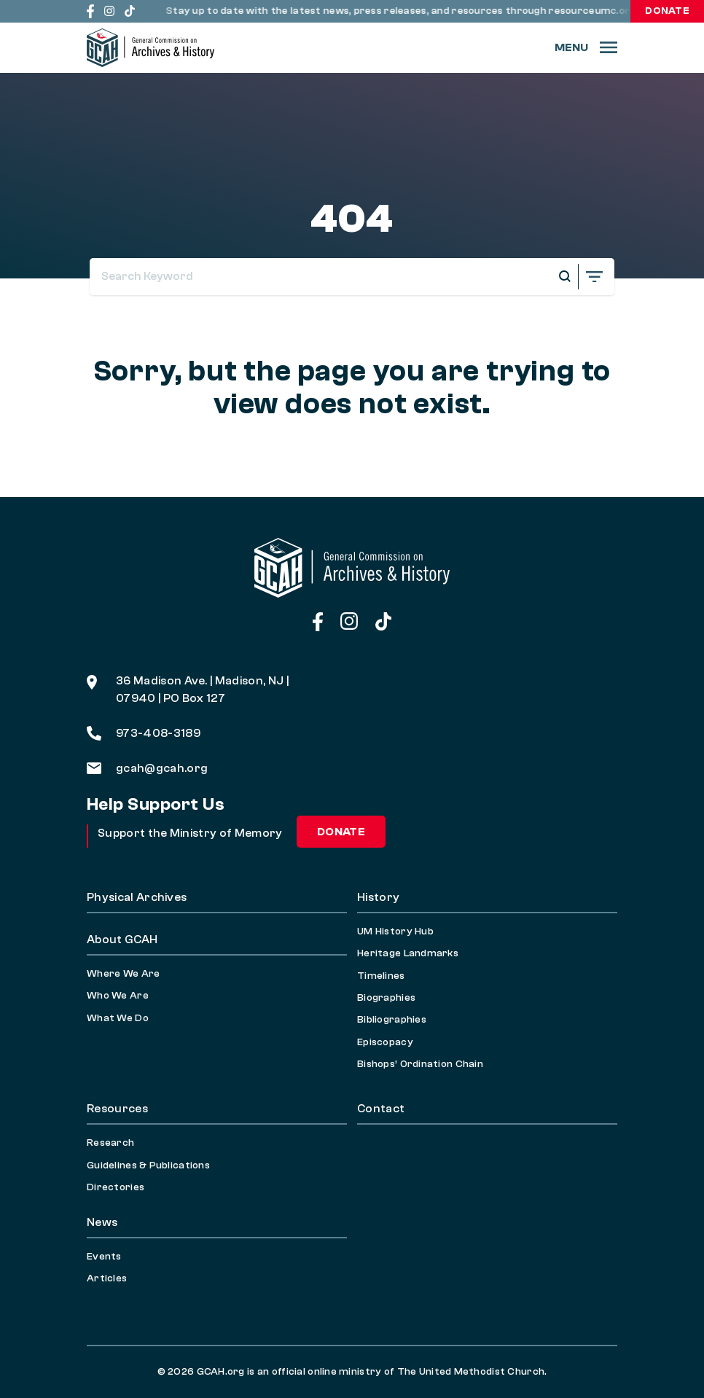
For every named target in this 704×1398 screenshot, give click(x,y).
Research (110, 1143)
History (378, 897)
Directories (115, 1187)
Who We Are (118, 995)
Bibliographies (391, 1020)
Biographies (386, 998)
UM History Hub (395, 931)
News (102, 1222)
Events (104, 1256)
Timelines (381, 976)
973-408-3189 (143, 733)
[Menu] (586, 47)
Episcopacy (385, 1042)
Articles (107, 1278)
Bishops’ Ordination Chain (420, 1064)
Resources (117, 1108)
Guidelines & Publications (148, 1165)
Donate (667, 11)
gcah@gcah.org (147, 768)
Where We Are (123, 974)
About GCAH (122, 939)
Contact (380, 1108)
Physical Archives (137, 897)
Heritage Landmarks (407, 953)
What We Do (118, 1018)
